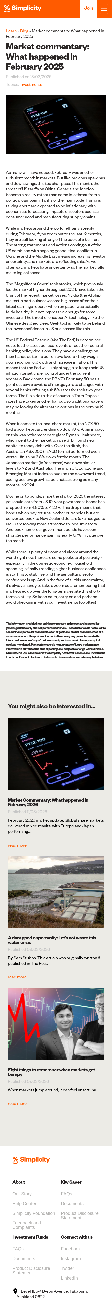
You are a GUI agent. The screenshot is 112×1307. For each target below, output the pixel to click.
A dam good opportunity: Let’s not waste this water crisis (52, 940)
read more (17, 845)
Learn (11, 30)
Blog (24, 30)
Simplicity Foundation (33, 1213)
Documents (72, 1203)
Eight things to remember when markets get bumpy (51, 1072)
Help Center (24, 1203)
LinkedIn (69, 1278)
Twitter (67, 1268)
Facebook (71, 1248)
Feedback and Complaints (26, 1225)
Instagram (71, 1258)
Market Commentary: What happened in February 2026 (48, 802)
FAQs (66, 1193)
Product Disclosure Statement (80, 1215)
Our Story (22, 1193)
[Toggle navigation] (104, 9)
